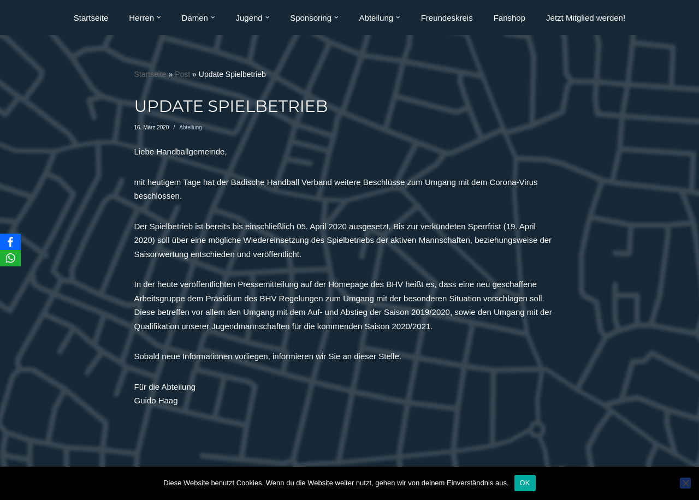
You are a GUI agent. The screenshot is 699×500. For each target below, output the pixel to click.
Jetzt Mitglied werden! (585, 17)
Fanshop (509, 17)
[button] (159, 17)
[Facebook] (10, 242)
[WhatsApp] (10, 258)
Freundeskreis (447, 17)
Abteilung (190, 127)
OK (525, 483)
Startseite (91, 17)
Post (182, 74)
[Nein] (685, 483)
